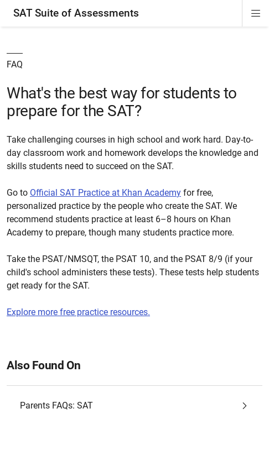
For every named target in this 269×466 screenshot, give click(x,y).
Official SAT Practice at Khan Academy (105, 192)
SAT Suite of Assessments (76, 13)
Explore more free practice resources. (78, 312)
